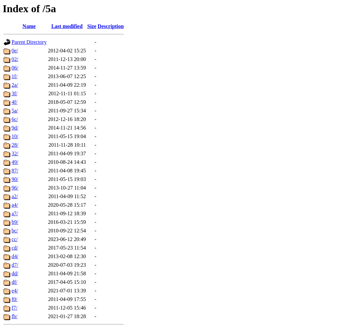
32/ (15, 153)
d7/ (15, 265)
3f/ (14, 93)
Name (29, 26)
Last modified (67, 26)
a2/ (15, 196)
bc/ (15, 230)
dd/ (15, 273)
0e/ (15, 50)
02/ (15, 59)
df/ (14, 282)
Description (111, 26)
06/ (15, 68)
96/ (15, 188)
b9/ (15, 222)
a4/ (15, 205)
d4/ (15, 256)
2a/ (15, 85)
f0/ (14, 299)
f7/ (14, 308)
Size (91, 26)
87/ (15, 170)
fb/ (14, 316)
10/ (15, 136)
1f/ (14, 76)
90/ (15, 179)
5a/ (15, 110)
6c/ (15, 119)
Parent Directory (29, 42)
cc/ (15, 239)
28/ (15, 145)
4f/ (14, 102)
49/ (15, 162)
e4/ (15, 290)
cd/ (15, 248)
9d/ (15, 128)
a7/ (15, 213)
